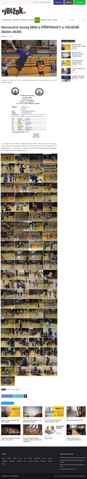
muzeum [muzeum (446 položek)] (49, 458)
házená (17, 389)
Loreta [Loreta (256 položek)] (43, 458)
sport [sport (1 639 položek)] (24, 461)
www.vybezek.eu (5, 476)
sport (13, 389)
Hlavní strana (6, 20)
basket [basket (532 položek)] (3, 458)
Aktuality (16, 20)
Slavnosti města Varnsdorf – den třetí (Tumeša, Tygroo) (78, 54)
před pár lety (23, 150)
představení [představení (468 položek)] (12, 461)
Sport (37, 20)
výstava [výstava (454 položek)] (36, 461)
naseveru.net (58, 2)
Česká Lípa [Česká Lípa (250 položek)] (43, 461)
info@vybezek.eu (14, 476)
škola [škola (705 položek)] (3, 464)
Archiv (55, 20)
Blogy (49, 20)
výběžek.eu (69, 2)
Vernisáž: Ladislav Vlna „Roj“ (75, 420)
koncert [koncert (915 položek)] (30, 458)
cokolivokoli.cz (79, 2)
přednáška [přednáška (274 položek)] (4, 461)
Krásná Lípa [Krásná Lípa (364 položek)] (37, 458)
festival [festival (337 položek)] (14, 458)
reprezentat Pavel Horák (49, 148)
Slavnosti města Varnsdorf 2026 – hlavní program (78, 46)
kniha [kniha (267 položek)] (25, 458)
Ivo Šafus (3, 36)
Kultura (31, 20)
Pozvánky (24, 20)
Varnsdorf (9, 389)
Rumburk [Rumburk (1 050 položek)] (19, 461)
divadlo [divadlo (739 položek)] (9, 458)
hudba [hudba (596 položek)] (20, 458)
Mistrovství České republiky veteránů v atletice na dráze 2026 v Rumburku (32, 440)
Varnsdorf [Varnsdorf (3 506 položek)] (30, 461)
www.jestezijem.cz (81, 476)
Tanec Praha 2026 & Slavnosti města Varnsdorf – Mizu (77, 62)
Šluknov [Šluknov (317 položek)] (50, 461)
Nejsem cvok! (48, 438)
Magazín (43, 20)
